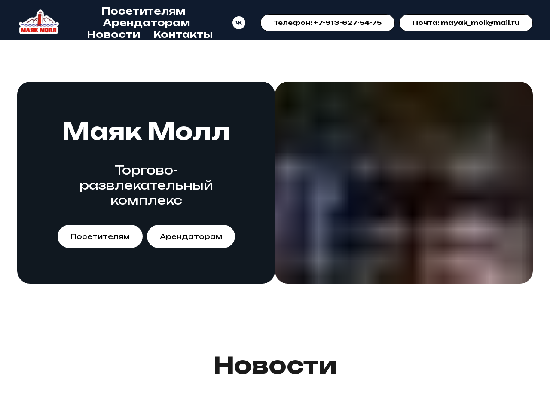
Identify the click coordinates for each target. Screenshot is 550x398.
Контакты (183, 34)
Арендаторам (146, 22)
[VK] (238, 22)
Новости (113, 34)
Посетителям (143, 11)
